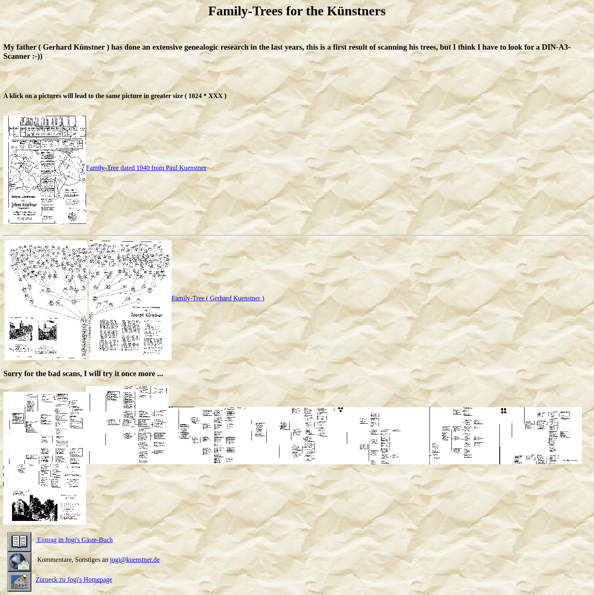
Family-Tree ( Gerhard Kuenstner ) (176, 298)
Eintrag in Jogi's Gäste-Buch (60, 539)
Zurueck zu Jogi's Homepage (59, 579)
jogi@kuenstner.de (135, 559)
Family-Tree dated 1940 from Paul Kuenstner (104, 167)
